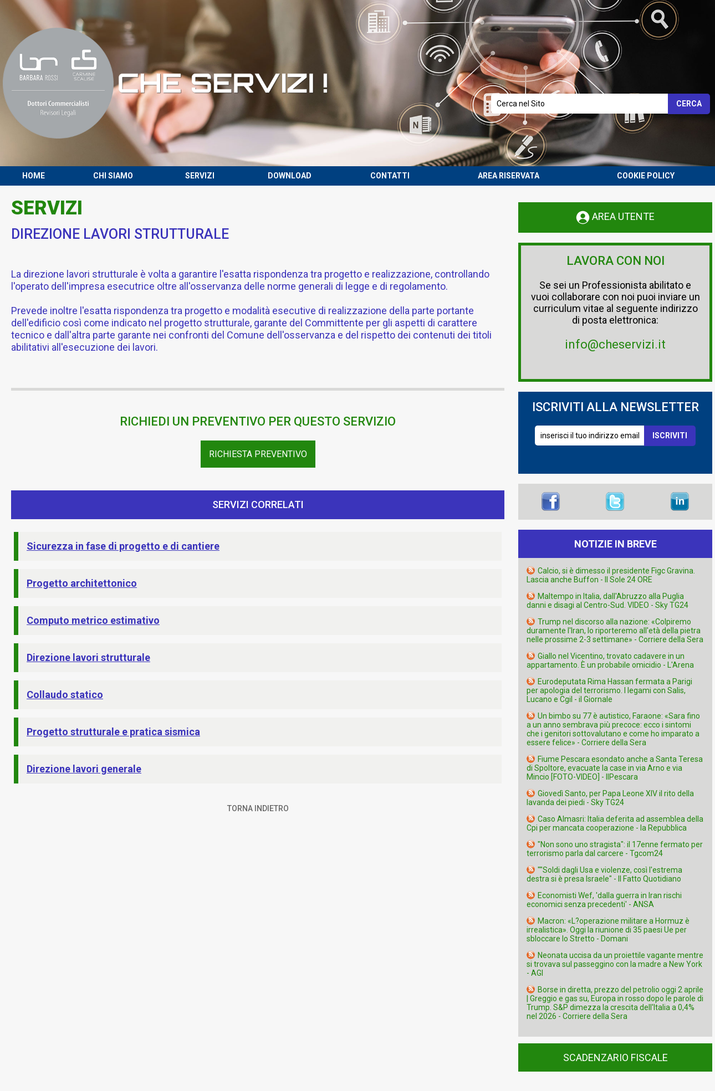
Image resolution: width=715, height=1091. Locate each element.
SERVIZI (199, 175)
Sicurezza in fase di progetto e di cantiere (123, 546)
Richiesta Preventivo (258, 454)
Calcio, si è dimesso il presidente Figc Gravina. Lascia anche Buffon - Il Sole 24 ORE (611, 575)
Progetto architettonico (82, 583)
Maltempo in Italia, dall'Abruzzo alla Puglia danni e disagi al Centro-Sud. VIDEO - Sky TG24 (607, 600)
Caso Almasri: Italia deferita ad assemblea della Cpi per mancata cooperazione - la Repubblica (615, 823)
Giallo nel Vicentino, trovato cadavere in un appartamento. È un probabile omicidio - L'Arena (610, 660)
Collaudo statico (65, 694)
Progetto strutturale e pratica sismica (113, 731)
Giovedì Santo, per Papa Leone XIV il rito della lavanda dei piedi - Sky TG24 (610, 798)
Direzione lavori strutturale (88, 657)
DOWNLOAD (289, 175)
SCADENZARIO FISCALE (615, 1057)
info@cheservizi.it (615, 344)
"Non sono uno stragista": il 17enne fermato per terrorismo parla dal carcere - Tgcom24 (615, 849)
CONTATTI (390, 175)
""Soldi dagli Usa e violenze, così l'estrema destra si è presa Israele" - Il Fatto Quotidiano (604, 874)
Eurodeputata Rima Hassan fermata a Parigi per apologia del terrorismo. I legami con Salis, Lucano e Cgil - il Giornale (609, 690)
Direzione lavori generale (84, 769)
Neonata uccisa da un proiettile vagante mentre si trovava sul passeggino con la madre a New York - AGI (615, 964)
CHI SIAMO (113, 175)
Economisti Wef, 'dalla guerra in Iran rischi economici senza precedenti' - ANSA (604, 900)
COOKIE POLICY (646, 175)
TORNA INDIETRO (258, 808)
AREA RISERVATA (508, 175)
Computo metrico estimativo (93, 620)
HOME (33, 175)
